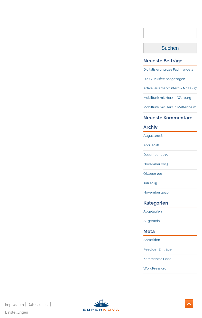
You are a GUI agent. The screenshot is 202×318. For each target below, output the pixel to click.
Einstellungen (16, 312)
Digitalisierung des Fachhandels (168, 69)
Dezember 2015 (155, 155)
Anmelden (151, 240)
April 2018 (151, 145)
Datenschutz (38, 304)
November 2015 (155, 164)
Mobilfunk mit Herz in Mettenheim (169, 107)
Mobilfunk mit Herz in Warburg (167, 98)
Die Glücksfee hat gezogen (164, 79)
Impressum (14, 304)
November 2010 (156, 192)
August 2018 (153, 136)
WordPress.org (155, 268)
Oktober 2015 (153, 174)
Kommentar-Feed (157, 259)
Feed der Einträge (157, 249)
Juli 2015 (150, 183)
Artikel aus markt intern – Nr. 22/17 (170, 88)
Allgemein (151, 221)
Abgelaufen (152, 211)
